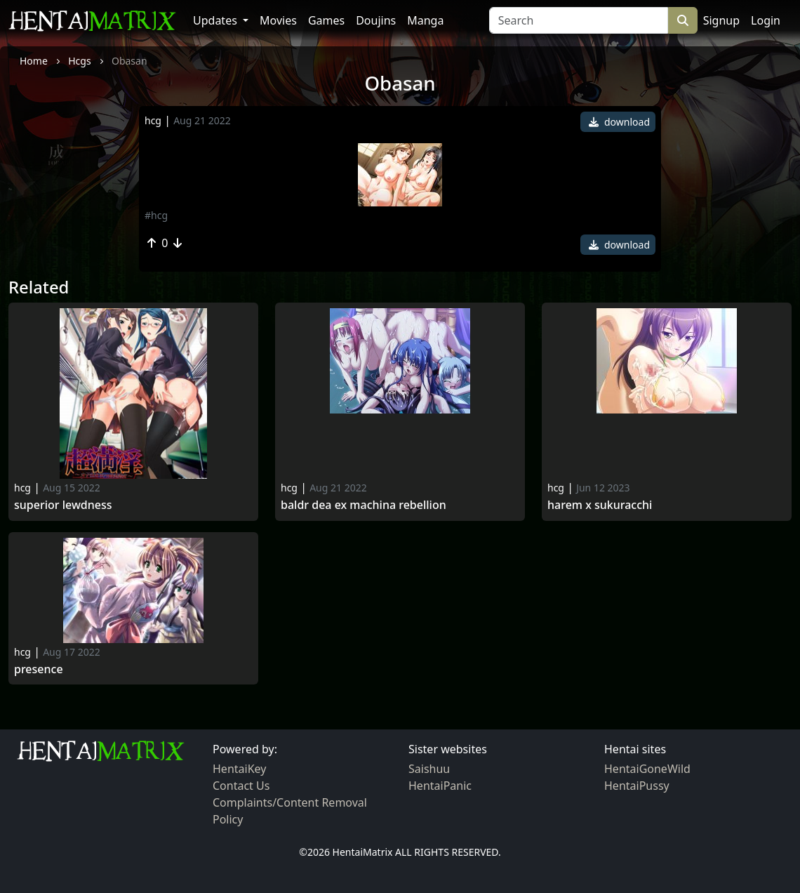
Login (765, 20)
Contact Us (241, 785)
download (619, 121)
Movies (278, 20)
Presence (38, 669)
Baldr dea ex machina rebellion (363, 505)
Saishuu (429, 768)
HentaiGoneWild (647, 768)
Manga (425, 20)
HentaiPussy (636, 785)
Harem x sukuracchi (599, 505)
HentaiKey (239, 768)
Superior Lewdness (63, 505)
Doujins (376, 20)
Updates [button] (216, 20)
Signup (721, 20)
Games (326, 20)
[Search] (578, 20)
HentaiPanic (440, 785)
